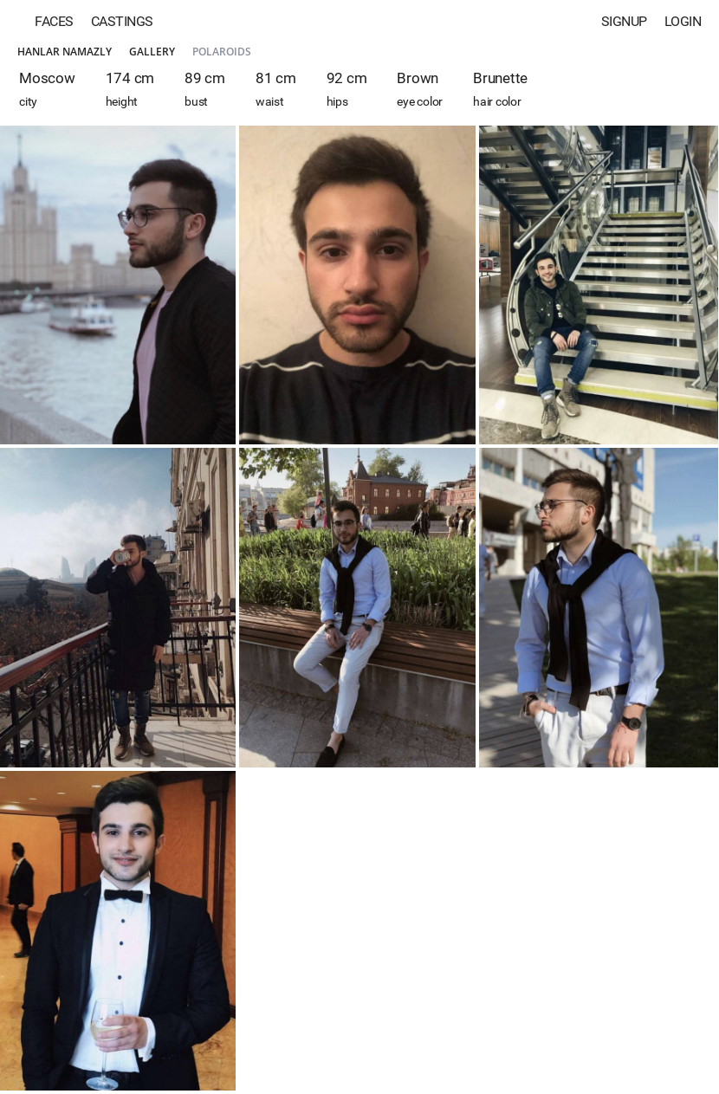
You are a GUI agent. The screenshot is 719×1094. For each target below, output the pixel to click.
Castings (122, 21)
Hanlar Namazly (64, 51)
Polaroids (221, 51)
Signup (624, 21)
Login (683, 21)
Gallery (152, 51)
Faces (54, 21)
